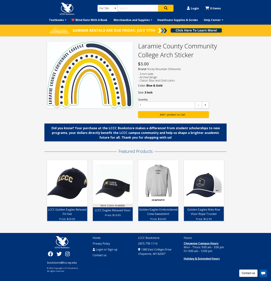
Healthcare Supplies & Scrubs (177, 20)
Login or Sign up (105, 249)
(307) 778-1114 (147, 243)
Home (96, 238)
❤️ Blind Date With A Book (89, 20)
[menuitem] (57, 20)
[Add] (205, 105)
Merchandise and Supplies (132, 20)
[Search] (138, 8)
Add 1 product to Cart (172, 114)
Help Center (212, 20)
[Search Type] (108, 8)
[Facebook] (51, 254)
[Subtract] (198, 105)
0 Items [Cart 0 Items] (213, 8)
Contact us (100, 255)
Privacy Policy (101, 243)
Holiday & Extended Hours (202, 259)
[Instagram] (67, 254)
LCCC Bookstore (148, 238)
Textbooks (56, 20)
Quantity (143, 99)
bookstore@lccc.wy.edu (62, 263)
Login (193, 8)
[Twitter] (60, 254)
